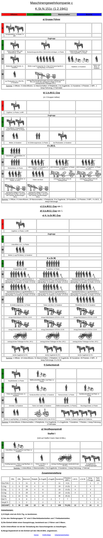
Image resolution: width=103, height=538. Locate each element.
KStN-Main (46, 535)
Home (36, 535)
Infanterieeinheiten (62, 535)
